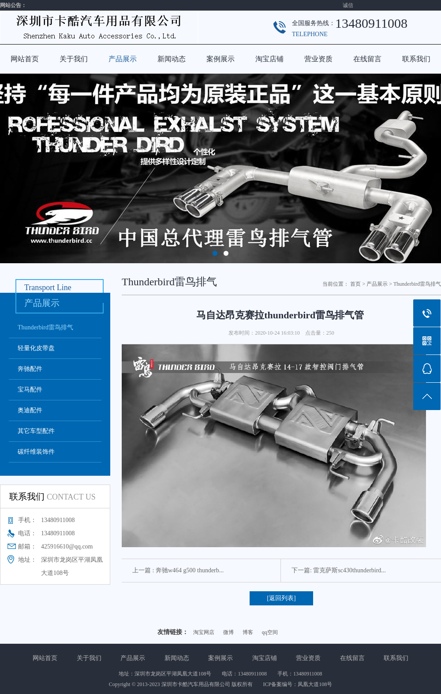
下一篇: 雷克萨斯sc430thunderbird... (339, 570)
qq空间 (270, 632)
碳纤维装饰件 (36, 451)
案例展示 (220, 59)
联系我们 (416, 59)
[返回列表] (281, 598)
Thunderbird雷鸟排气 (45, 327)
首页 (355, 284)
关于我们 (74, 59)
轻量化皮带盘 (36, 348)
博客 (248, 632)
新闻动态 (171, 59)
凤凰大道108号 (315, 684)
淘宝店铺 (269, 59)
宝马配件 (30, 389)
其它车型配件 (36, 431)
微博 (228, 632)
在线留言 (367, 59)
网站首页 (25, 59)
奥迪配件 (30, 410)
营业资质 (318, 59)
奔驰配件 (30, 369)
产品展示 (122, 59)
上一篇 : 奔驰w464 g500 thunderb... (178, 570)
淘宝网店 (203, 632)
